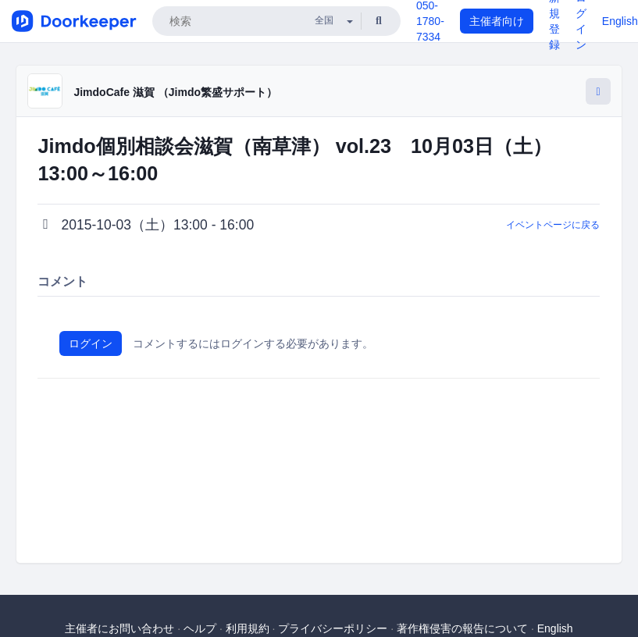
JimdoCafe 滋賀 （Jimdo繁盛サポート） (175, 92)
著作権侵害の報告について (462, 628)
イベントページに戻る (553, 224)
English (620, 21)
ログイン (90, 343)
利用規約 (247, 628)
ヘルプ (200, 628)
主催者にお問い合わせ (119, 628)
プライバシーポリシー (332, 628)
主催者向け (496, 21)
